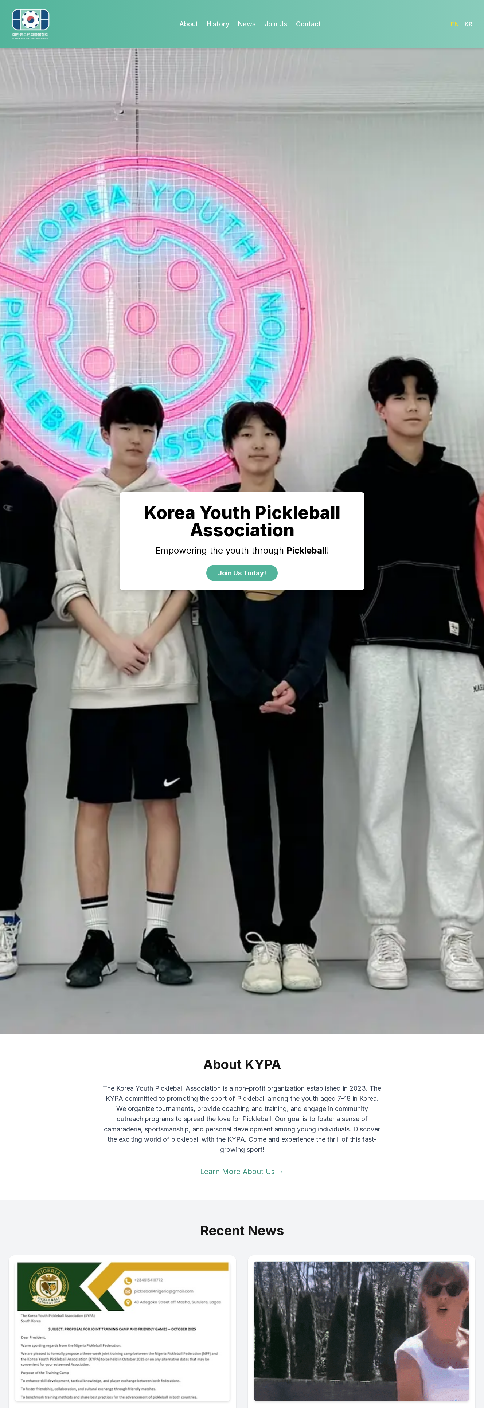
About (188, 24)
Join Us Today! (242, 573)
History (218, 24)
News (247, 24)
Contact (308, 24)
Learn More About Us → (242, 1171)
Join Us (276, 24)
